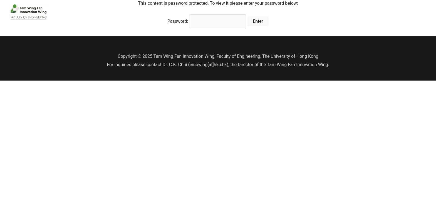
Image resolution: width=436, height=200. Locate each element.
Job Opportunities (404, 12)
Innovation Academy (301, 12)
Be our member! (218, 12)
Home (182, 12)
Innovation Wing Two (356, 12)
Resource (258, 12)
